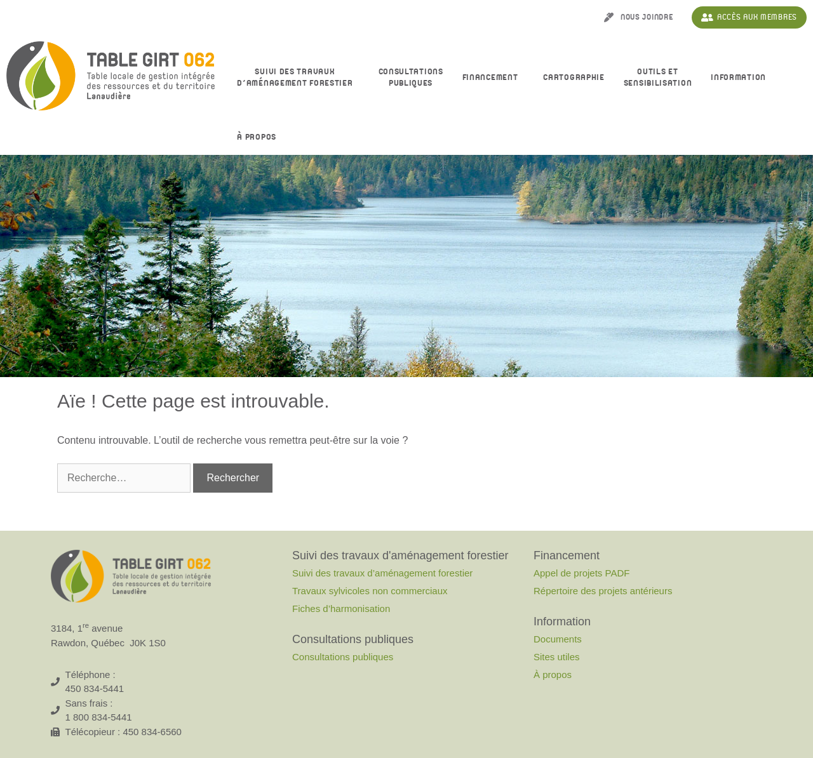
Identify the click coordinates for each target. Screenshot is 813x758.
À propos (260, 137)
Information (741, 78)
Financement (493, 78)
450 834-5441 (94, 688)
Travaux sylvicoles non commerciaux (370, 590)
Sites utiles (557, 656)
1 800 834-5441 (98, 717)
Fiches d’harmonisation (341, 608)
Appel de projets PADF (581, 573)
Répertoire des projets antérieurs (603, 590)
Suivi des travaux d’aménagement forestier (298, 77)
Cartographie (573, 77)
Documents (558, 639)
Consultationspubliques (411, 77)
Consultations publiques (342, 656)
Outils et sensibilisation (658, 77)
